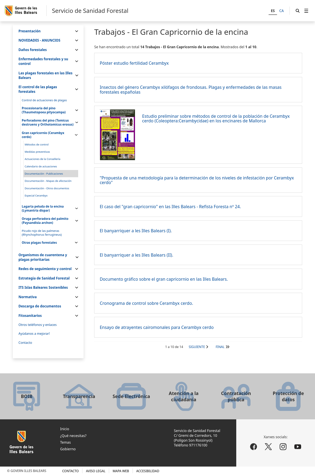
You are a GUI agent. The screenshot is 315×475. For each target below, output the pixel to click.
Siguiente (197, 347)
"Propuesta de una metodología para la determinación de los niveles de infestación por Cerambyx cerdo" (197, 180)
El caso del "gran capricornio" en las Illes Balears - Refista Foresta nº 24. (170, 206)
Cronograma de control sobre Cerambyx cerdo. (146, 303)
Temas (65, 442)
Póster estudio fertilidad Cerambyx (134, 63)
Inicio (64, 428)
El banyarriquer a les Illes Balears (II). (136, 255)
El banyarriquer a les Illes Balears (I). (136, 230)
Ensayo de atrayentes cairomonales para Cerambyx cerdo (157, 327)
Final (220, 347)
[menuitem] (306, 11)
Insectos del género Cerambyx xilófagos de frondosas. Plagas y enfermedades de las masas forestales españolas (190, 89)
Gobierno (68, 448)
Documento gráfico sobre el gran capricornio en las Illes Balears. (164, 279)
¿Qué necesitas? (73, 435)
